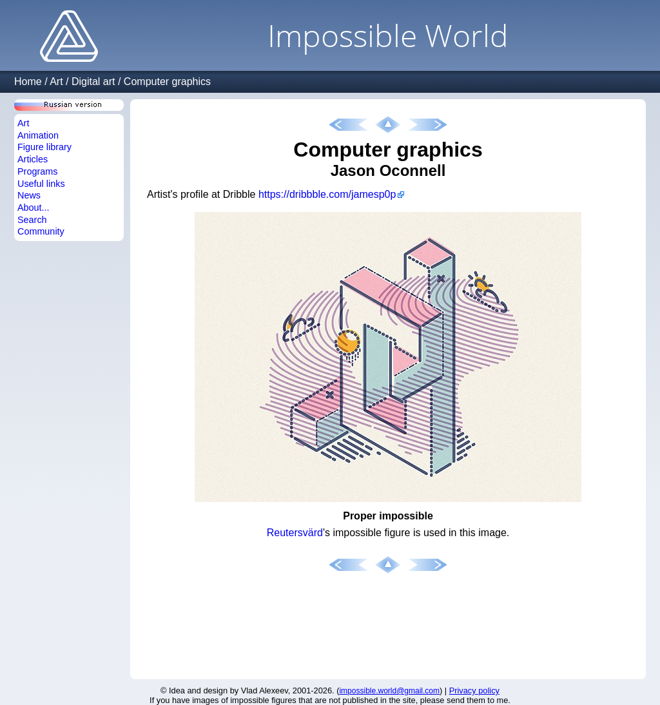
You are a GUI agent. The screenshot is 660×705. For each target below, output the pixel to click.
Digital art (93, 81)
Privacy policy (474, 690)
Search (32, 220)
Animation (38, 135)
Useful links (41, 184)
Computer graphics (167, 81)
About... (33, 207)
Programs (37, 171)
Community (40, 231)
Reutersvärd (295, 532)
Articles (32, 159)
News (29, 195)
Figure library (44, 147)
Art (56, 81)
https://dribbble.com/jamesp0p (327, 194)
